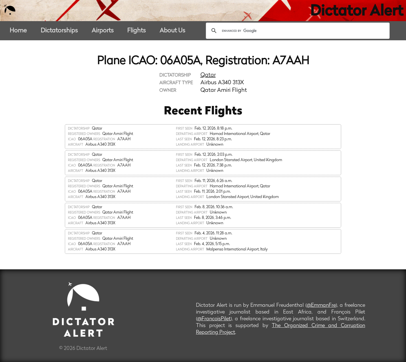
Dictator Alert (356, 12)
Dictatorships (59, 31)
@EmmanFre (321, 305)
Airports (103, 31)
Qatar (208, 75)
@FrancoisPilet (214, 319)
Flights (136, 31)
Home (18, 31)
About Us (172, 31)
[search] (297, 30)
